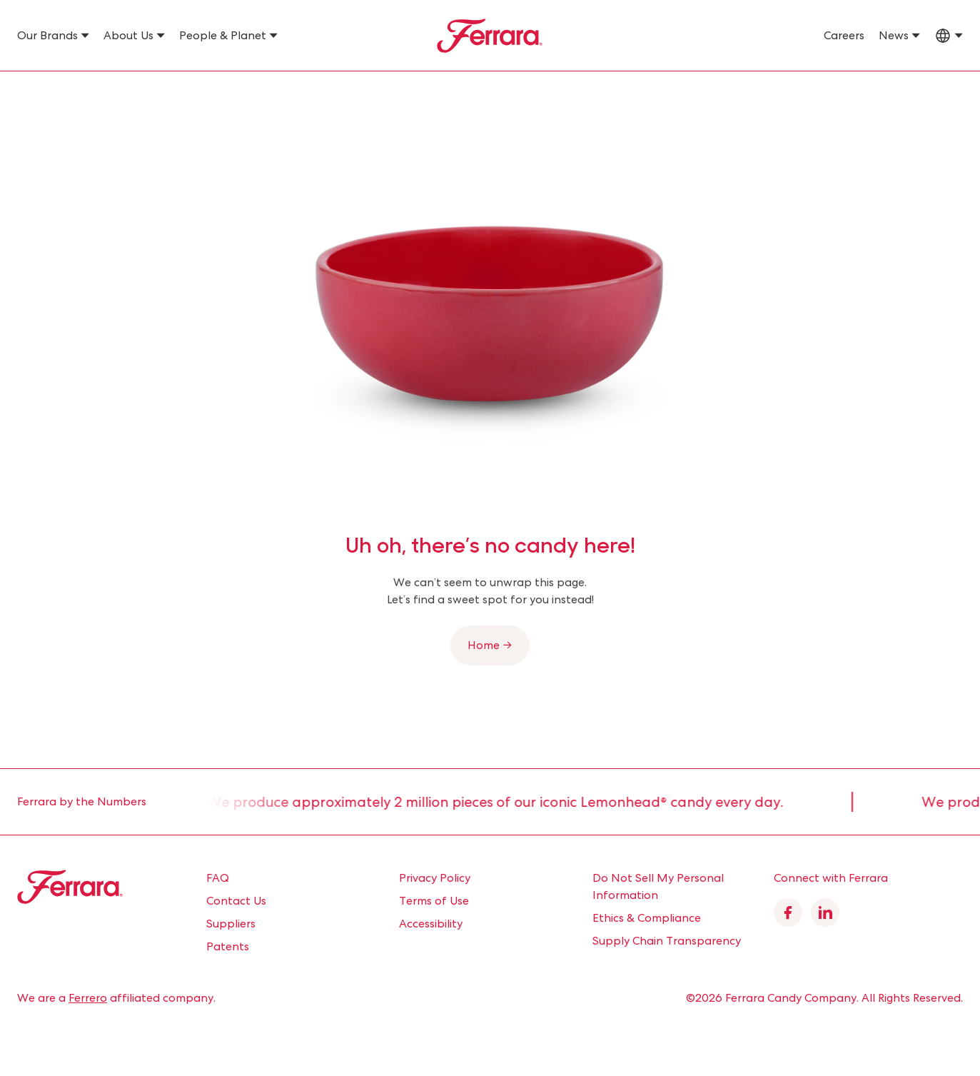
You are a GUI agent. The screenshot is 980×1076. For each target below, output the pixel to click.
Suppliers (231, 923)
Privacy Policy (434, 877)
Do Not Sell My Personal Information (658, 886)
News (894, 35)
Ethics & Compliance (646, 917)
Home (30, 90)
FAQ (217, 877)
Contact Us (236, 900)
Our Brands (47, 35)
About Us (128, 35)
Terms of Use (434, 900)
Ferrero (88, 997)
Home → (490, 645)
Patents (227, 946)
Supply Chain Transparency (666, 940)
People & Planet (222, 35)
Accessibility (431, 923)
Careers (844, 35)
